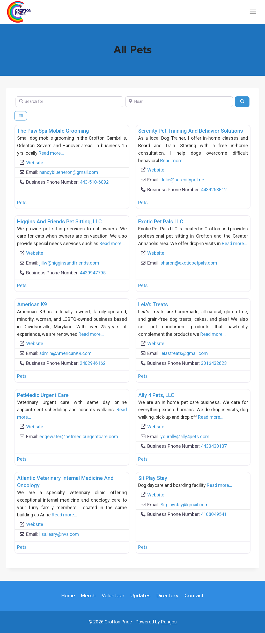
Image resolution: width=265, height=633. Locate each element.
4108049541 (214, 514)
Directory (168, 595)
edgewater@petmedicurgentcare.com (78, 436)
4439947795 (93, 272)
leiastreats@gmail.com (184, 353)
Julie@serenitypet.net (183, 179)
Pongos (169, 621)
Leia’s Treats (153, 304)
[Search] (242, 101)
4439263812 (214, 189)
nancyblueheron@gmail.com (68, 172)
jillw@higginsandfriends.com (69, 263)
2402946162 (93, 363)
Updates (140, 595)
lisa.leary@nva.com (59, 534)
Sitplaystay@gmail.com (184, 504)
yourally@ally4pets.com (184, 436)
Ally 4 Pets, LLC (156, 395)
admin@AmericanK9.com (65, 353)
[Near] (179, 101)
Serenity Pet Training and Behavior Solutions (190, 131)
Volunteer (113, 595)
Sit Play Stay (152, 478)
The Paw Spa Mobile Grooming (53, 131)
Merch (88, 595)
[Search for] (69, 101)
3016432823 (214, 363)
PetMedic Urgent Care (43, 395)
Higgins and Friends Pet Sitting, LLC (59, 221)
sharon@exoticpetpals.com (188, 263)
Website (34, 162)
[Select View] (20, 116)
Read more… (51, 153)
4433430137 (214, 446)
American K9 (32, 304)
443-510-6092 (94, 182)
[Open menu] (253, 12)
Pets (22, 202)
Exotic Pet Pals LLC (160, 221)
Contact (194, 595)
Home (68, 595)
